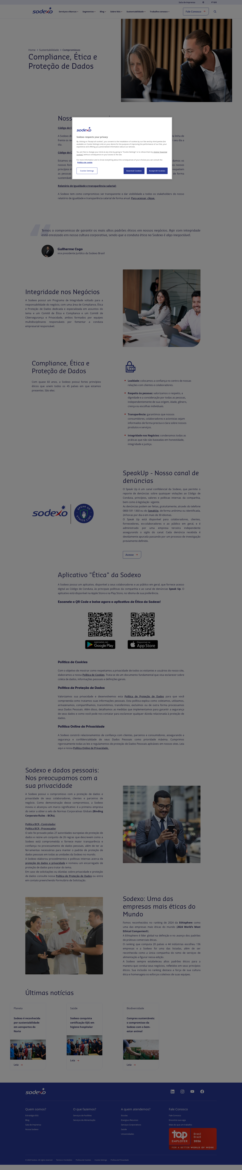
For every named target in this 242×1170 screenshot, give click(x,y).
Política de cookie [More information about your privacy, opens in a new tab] (84, 162)
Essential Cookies (134, 171)
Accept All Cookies (157, 171)
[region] (122, 148)
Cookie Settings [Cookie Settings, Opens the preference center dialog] (87, 171)
